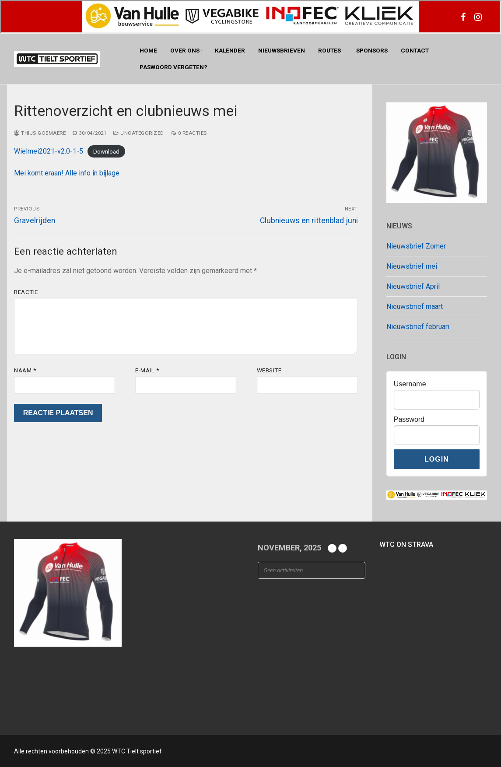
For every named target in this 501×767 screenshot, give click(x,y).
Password (409, 419)
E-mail (147, 370)
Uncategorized (138, 133)
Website (269, 370)
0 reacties (189, 133)
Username (410, 384)
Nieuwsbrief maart (414, 306)
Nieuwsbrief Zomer (416, 246)
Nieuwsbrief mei (411, 266)
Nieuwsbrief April (413, 286)
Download (106, 151)
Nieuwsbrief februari (417, 326)
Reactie (26, 291)
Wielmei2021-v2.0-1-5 (48, 151)
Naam (25, 370)
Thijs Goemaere (40, 133)
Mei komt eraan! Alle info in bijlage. (67, 173)
